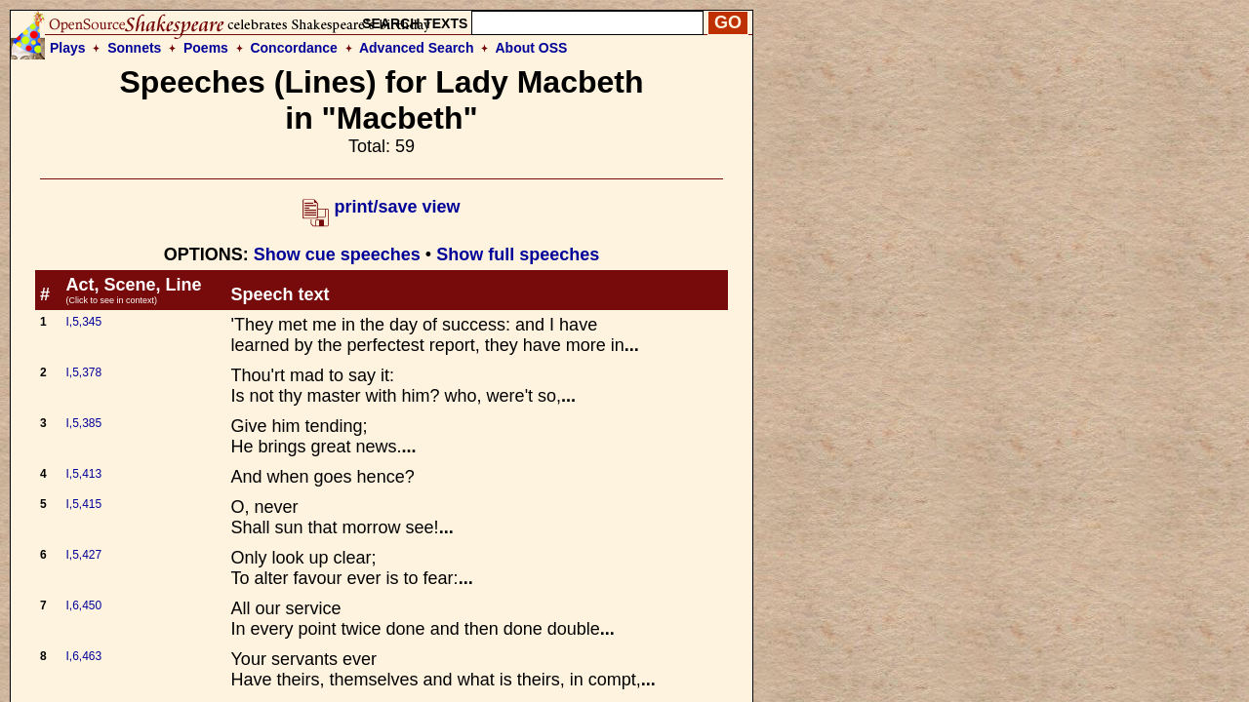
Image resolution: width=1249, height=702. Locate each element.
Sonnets (134, 48)
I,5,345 (83, 322)
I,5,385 (83, 423)
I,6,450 (83, 605)
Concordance (293, 48)
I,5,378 (83, 372)
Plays (68, 48)
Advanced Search (416, 48)
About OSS (532, 48)
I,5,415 (83, 504)
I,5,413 (83, 474)
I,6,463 (83, 656)
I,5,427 (83, 555)
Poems (205, 48)
